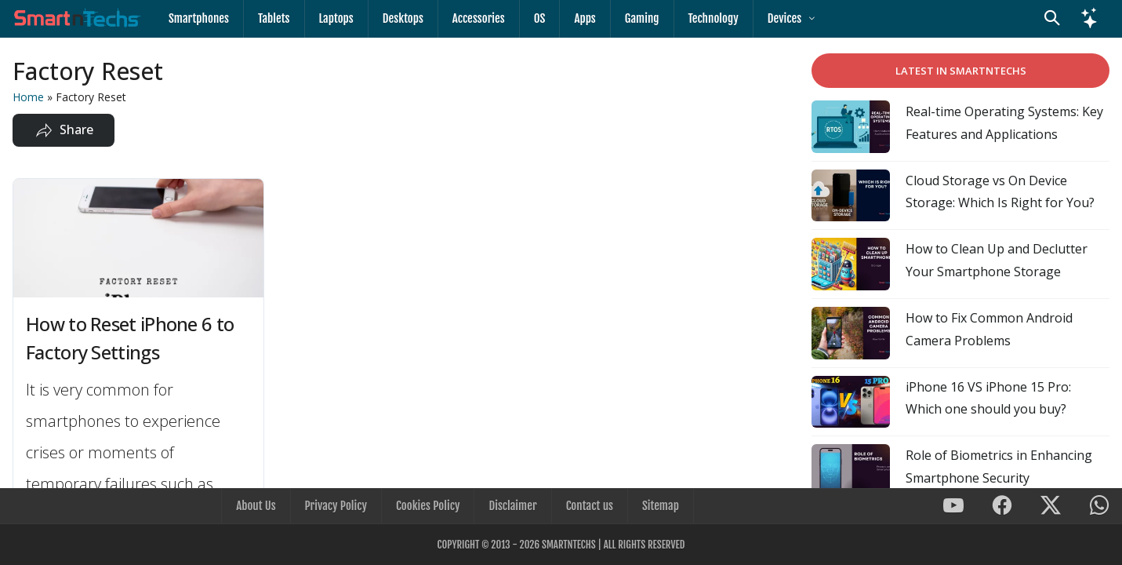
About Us (255, 505)
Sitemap (660, 505)
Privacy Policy (336, 505)
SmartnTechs (569, 544)
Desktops (403, 18)
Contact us (589, 505)
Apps (584, 18)
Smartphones (199, 18)
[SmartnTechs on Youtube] (953, 507)
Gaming (642, 18)
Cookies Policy (427, 505)
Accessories (478, 18)
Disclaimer (512, 505)
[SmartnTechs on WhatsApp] (1099, 507)
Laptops (336, 18)
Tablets (274, 18)
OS (540, 18)
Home (28, 96)
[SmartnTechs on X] (1050, 507)
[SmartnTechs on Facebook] (1002, 507)
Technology (713, 18)
